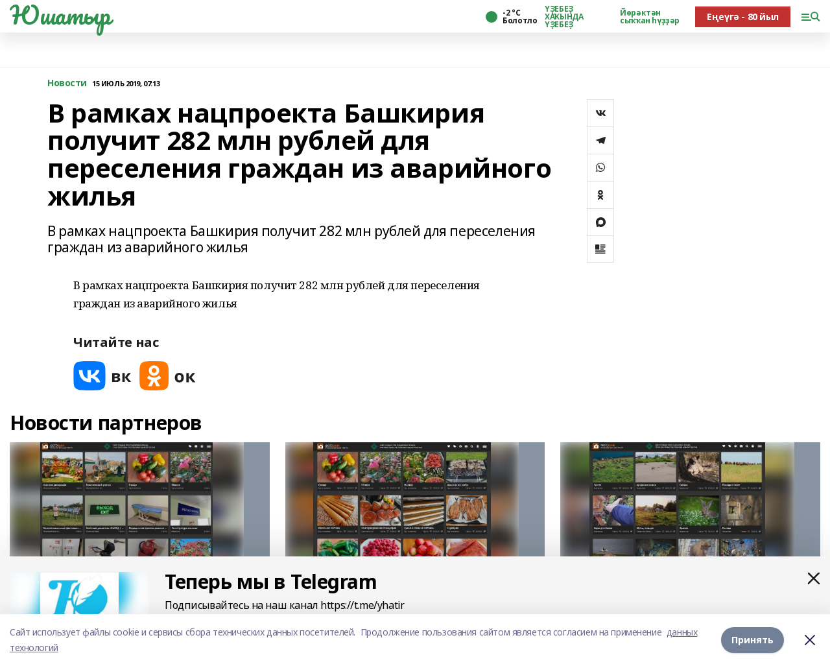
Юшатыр (60, 15)
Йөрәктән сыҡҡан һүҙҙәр (650, 17)
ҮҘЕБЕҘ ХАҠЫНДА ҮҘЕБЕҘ (564, 17)
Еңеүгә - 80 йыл (743, 16)
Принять (752, 640)
